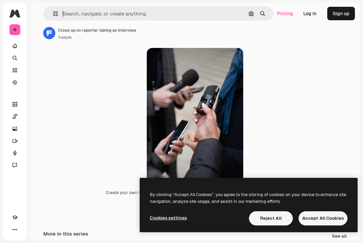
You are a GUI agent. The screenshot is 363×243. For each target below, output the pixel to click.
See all (339, 236)
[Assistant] (14, 165)
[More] (14, 229)
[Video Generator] (14, 140)
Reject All (271, 218)
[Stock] (14, 70)
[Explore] (14, 82)
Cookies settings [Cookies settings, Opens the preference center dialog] (168, 218)
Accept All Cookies (323, 218)
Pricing (285, 13)
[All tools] (14, 104)
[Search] (14, 58)
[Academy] (14, 217)
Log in (309, 13)
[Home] (14, 45)
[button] (53, 13)
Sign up (341, 13)
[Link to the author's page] (49, 33)
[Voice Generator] (14, 152)
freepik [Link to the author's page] (65, 37)
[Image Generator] (14, 128)
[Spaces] (14, 116)
